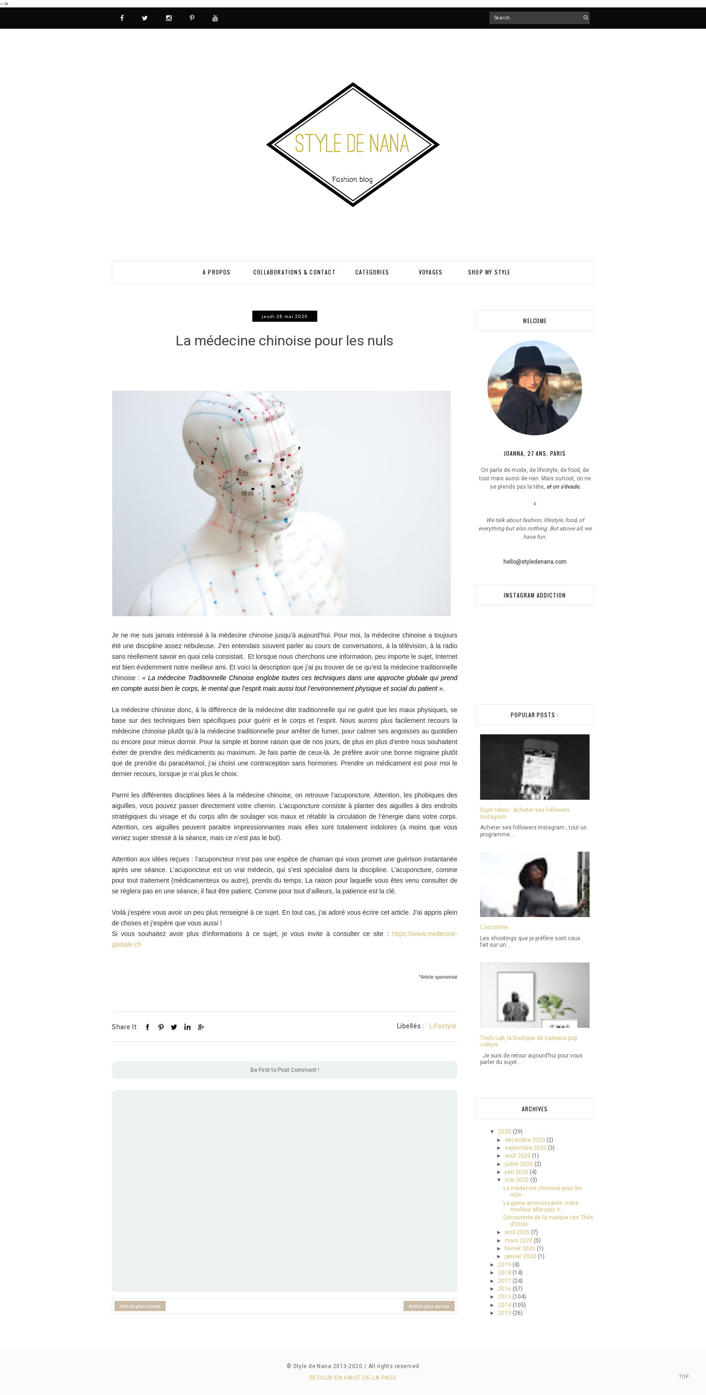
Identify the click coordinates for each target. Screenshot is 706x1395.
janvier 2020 (521, 1256)
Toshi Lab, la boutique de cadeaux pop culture (528, 1041)
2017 (505, 1281)
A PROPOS (217, 272)
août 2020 (518, 1156)
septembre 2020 (526, 1148)
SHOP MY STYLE (489, 272)
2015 (505, 1296)
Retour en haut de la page (353, 1377)
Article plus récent (140, 1300)
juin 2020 (517, 1172)
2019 (505, 1264)
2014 (505, 1305)
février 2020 (521, 1248)
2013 (505, 1313)
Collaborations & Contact (294, 272)
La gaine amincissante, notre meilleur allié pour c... (540, 1206)
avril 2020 (518, 1232)
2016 (505, 1289)
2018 (505, 1272)
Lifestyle (443, 1020)
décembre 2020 (525, 1140)
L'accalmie (494, 927)
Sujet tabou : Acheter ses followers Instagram (525, 813)
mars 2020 (519, 1240)
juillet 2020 (519, 1164)
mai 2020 (517, 1180)
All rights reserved (393, 1366)
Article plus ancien (429, 1300)
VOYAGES (431, 272)
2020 (505, 1131)
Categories (372, 272)
